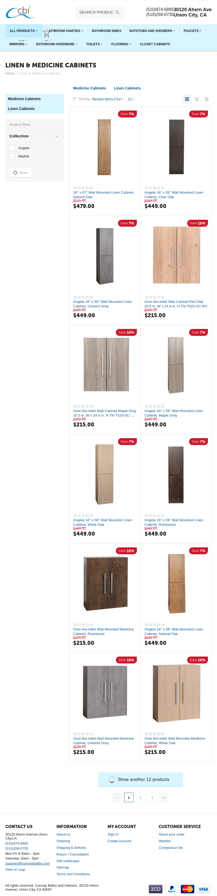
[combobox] (98, 12)
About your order (172, 834)
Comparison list (171, 848)
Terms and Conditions (73, 874)
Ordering (63, 841)
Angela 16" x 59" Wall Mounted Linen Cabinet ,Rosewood (175, 522)
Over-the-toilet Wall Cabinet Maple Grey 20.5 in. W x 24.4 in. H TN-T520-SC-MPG (104, 413)
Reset (20, 172)
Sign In (113, 834)
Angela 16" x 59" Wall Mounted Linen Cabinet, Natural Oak (175, 631)
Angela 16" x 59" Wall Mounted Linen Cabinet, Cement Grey (104, 304)
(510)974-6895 (158, 9)
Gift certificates (67, 861)
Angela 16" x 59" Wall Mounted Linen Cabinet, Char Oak (175, 194)
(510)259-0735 (158, 15)
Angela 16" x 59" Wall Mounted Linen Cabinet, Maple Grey (175, 413)
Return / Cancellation (72, 854)
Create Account (119, 841)
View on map (15, 869)
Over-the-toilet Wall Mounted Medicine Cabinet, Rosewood (105, 631)
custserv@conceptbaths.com (27, 863)
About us (63, 834)
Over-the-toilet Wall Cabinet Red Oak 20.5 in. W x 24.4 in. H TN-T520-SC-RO (175, 304)
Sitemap (62, 867)
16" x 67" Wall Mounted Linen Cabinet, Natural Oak (97, 194)
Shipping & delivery (71, 848)
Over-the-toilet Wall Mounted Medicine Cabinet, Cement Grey (105, 740)
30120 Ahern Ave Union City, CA (193, 12)
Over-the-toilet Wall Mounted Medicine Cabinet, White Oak (176, 740)
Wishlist (165, 841)
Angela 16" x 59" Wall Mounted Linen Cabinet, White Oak (104, 522)
